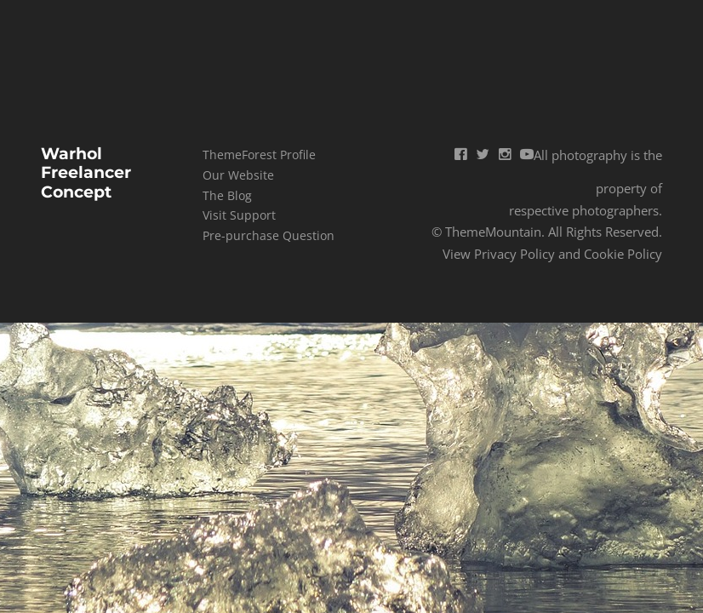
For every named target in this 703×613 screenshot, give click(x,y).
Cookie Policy (623, 253)
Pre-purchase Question (268, 235)
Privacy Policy (514, 253)
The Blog (227, 195)
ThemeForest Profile (259, 154)
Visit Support (239, 215)
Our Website (238, 175)
